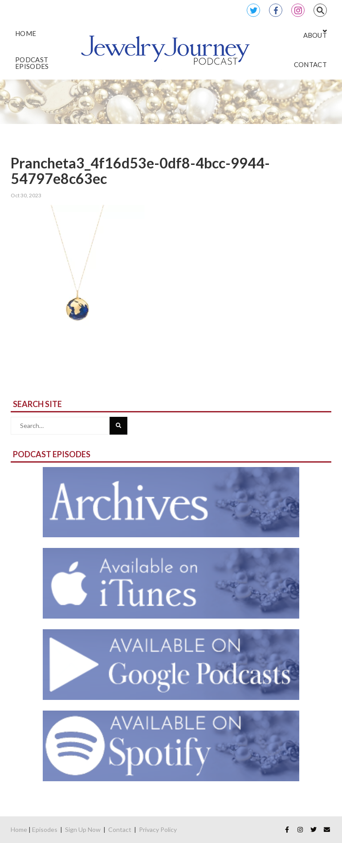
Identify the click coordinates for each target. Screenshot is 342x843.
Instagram (298, 10)
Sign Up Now (83, 829)
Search (320, 10)
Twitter (253, 10)
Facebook (275, 10)
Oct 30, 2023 (26, 195)
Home (19, 829)
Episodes (44, 829)
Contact (119, 829)
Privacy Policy (158, 829)
